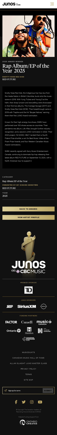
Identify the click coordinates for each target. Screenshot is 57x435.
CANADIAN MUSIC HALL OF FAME (28, 358)
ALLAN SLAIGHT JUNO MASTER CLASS (28, 363)
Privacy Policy (28, 369)
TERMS (28, 374)
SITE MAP (28, 380)
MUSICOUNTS (28, 352)
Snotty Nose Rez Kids (13, 77)
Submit (48, 390)
